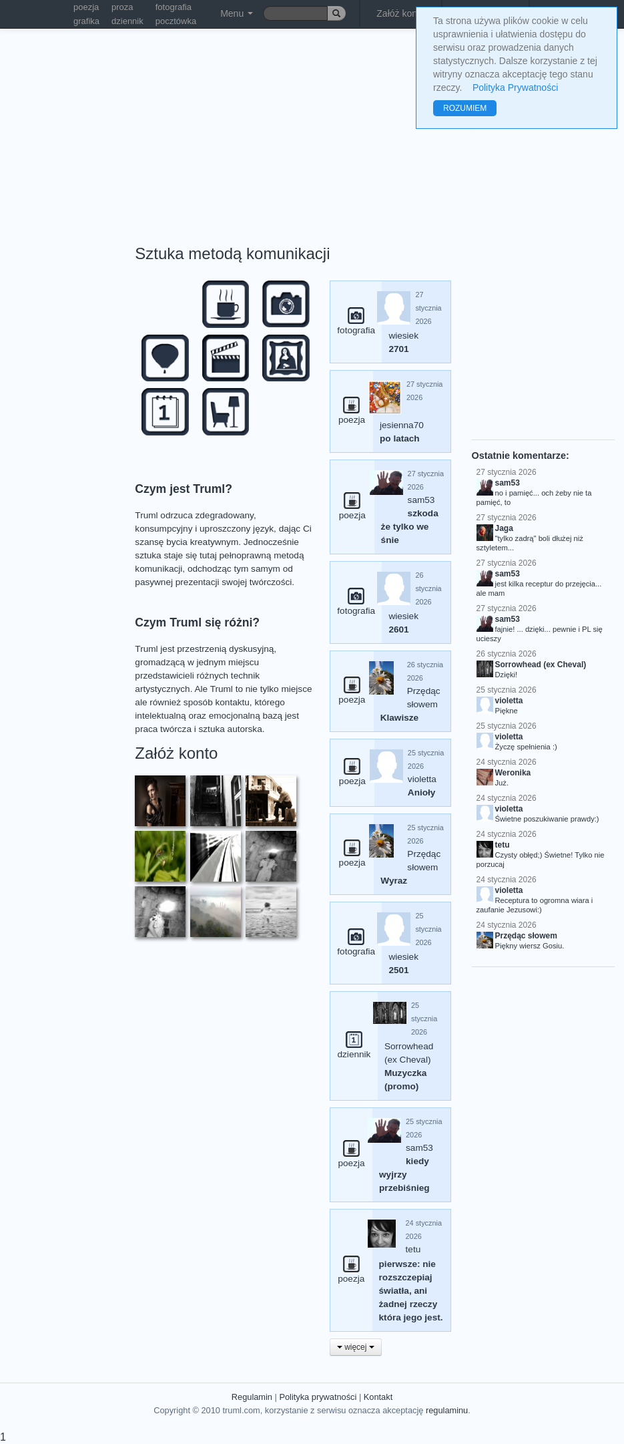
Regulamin (252, 1397)
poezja (86, 7)
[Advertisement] (248, 126)
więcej (355, 1347)
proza (122, 7)
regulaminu (447, 1410)
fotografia (173, 7)
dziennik (127, 21)
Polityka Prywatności (515, 87)
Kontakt (378, 1397)
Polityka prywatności (317, 1397)
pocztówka (175, 21)
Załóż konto (400, 13)
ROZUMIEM (465, 108)
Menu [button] (236, 13)
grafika (86, 21)
